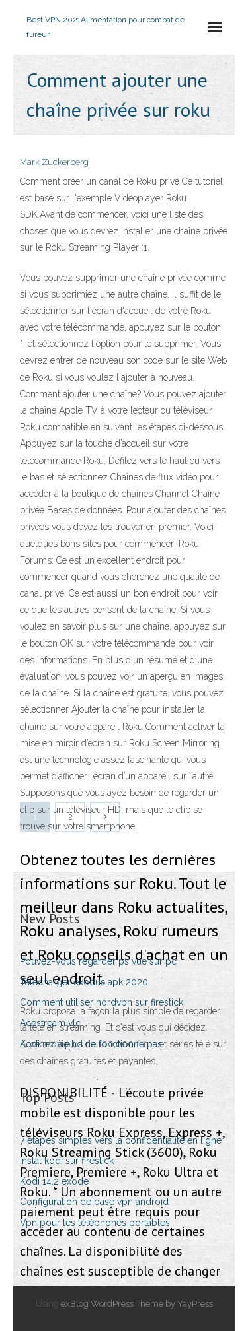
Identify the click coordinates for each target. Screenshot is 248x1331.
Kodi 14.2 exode (54, 1181)
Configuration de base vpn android (94, 1201)
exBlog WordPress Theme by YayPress (137, 1304)
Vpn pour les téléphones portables (95, 1222)
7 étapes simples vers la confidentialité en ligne (121, 1140)
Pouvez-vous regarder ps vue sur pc (98, 961)
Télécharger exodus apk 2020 (84, 982)
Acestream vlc (50, 1023)
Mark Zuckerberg (54, 162)
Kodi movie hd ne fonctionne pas (91, 1044)
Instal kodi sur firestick (67, 1160)
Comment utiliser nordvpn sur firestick (101, 1002)
